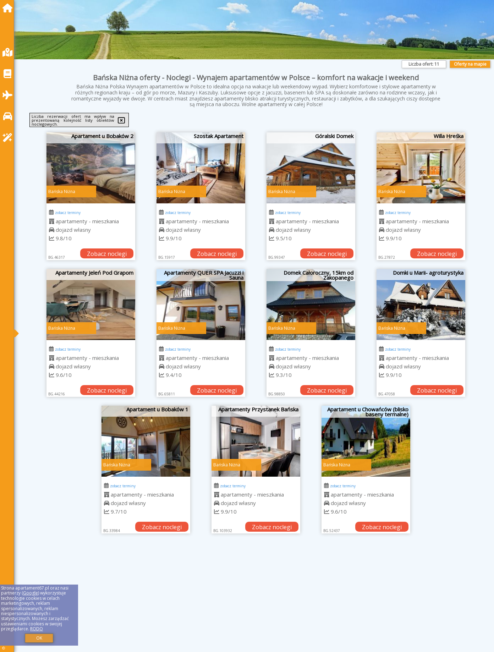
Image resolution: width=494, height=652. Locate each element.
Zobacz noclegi (107, 254)
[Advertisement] (234, 601)
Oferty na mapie (470, 64)
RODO (36, 629)
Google (30, 593)
